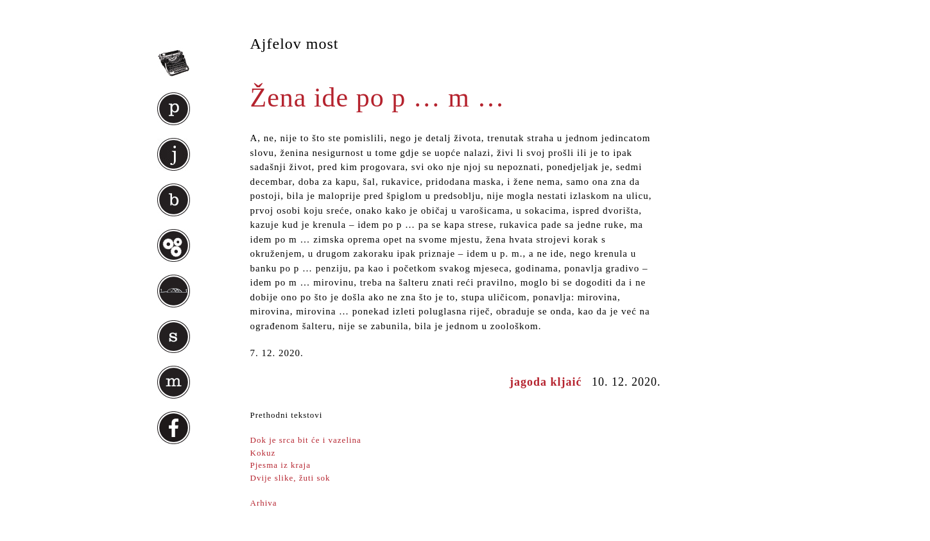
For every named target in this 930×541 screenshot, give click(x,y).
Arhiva (263, 503)
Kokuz (263, 453)
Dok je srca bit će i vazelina (305, 440)
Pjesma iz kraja (280, 465)
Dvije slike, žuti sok (290, 478)
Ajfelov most (294, 43)
